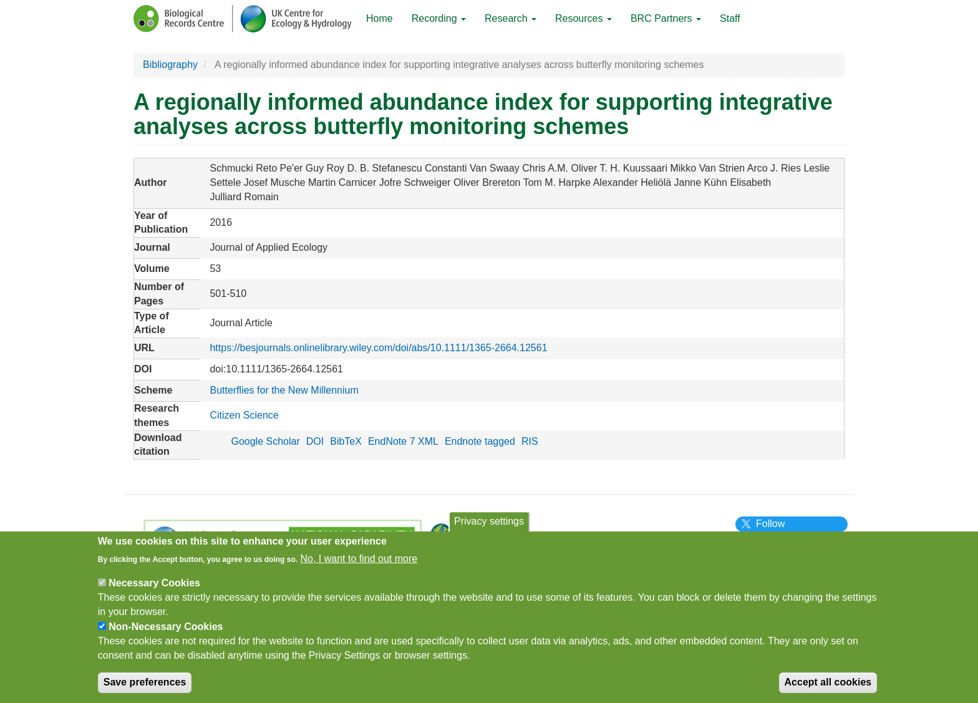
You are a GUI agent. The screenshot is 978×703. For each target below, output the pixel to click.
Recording (439, 18)
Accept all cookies (828, 690)
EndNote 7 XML (403, 441)
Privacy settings (489, 528)
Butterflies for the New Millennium (284, 390)
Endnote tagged (480, 441)
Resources (583, 18)
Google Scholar (265, 441)
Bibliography (170, 64)
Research (510, 18)
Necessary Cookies (154, 590)
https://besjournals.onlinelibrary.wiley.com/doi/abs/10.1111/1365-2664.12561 (378, 347)
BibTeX (346, 441)
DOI (315, 441)
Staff (730, 18)
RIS (529, 441)
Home (379, 18)
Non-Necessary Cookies (166, 634)
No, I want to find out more (359, 566)
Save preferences (145, 690)
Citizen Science (244, 415)
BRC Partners (666, 18)
